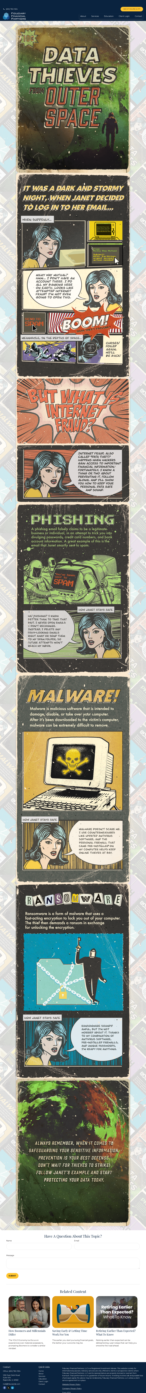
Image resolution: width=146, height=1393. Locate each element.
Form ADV (66, 1386)
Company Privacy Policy (72, 1382)
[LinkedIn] (12, 1380)
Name (9, 1234)
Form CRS (66, 1390)
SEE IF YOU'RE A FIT (131, 2)
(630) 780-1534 (10, 2)
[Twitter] (8, 1380)
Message (10, 1249)
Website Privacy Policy (71, 1378)
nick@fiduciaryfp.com (11, 1377)
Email (76, 1234)
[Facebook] (4, 1380)
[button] (83, 9)
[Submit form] (12, 1269)
